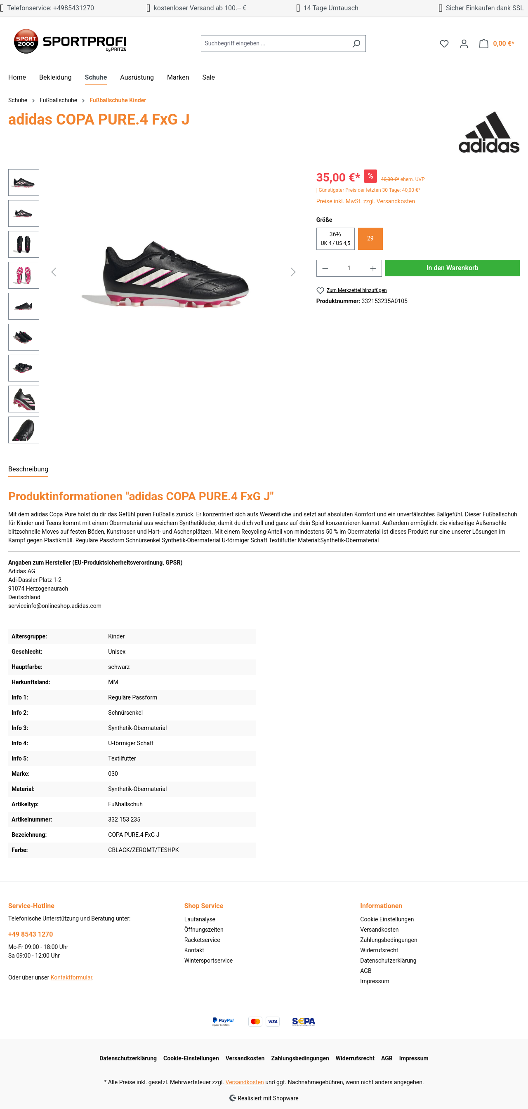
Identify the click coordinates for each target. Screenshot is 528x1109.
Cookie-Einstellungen (191, 1058)
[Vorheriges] (53, 272)
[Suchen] (356, 43)
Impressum (374, 981)
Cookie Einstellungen (387, 919)
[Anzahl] (349, 268)
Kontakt (194, 950)
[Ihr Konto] (464, 43)
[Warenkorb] (497, 43)
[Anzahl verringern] (325, 268)
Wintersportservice (208, 960)
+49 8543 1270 (30, 934)
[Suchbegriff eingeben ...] (274, 43)
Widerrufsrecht (379, 950)
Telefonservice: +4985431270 (47, 8)
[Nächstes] (293, 272)
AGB (365, 971)
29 (370, 238)
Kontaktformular (71, 977)
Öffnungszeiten (204, 929)
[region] (154, 308)
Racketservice (202, 940)
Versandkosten (379, 929)
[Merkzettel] (444, 43)
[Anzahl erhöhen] (373, 268)
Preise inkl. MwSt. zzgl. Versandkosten (365, 201)
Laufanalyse (199, 919)
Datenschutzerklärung (388, 960)
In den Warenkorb (452, 268)
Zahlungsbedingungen (388, 940)
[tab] (28, 469)
